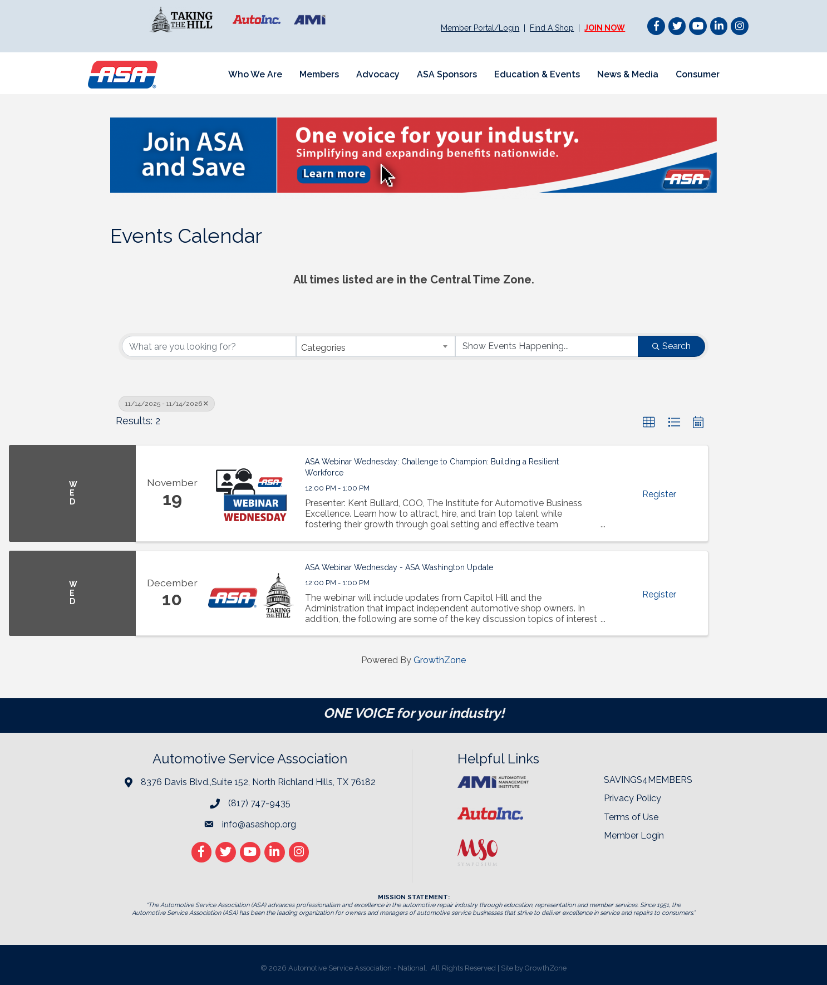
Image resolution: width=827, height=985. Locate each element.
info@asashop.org (259, 824)
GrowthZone (439, 660)
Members (319, 74)
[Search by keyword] (209, 346)
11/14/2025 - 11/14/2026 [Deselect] (166, 404)
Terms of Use (631, 817)
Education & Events (537, 74)
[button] (649, 422)
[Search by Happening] (546, 346)
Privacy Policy (632, 798)
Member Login (634, 835)
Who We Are (255, 74)
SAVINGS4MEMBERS (648, 780)
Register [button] (659, 494)
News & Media (627, 74)
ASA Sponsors (447, 74)
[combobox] (376, 346)
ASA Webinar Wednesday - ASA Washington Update (399, 567)
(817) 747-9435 (259, 803)
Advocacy (378, 74)
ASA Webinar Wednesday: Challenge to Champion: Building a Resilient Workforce (432, 467)
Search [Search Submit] (671, 346)
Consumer (698, 74)
